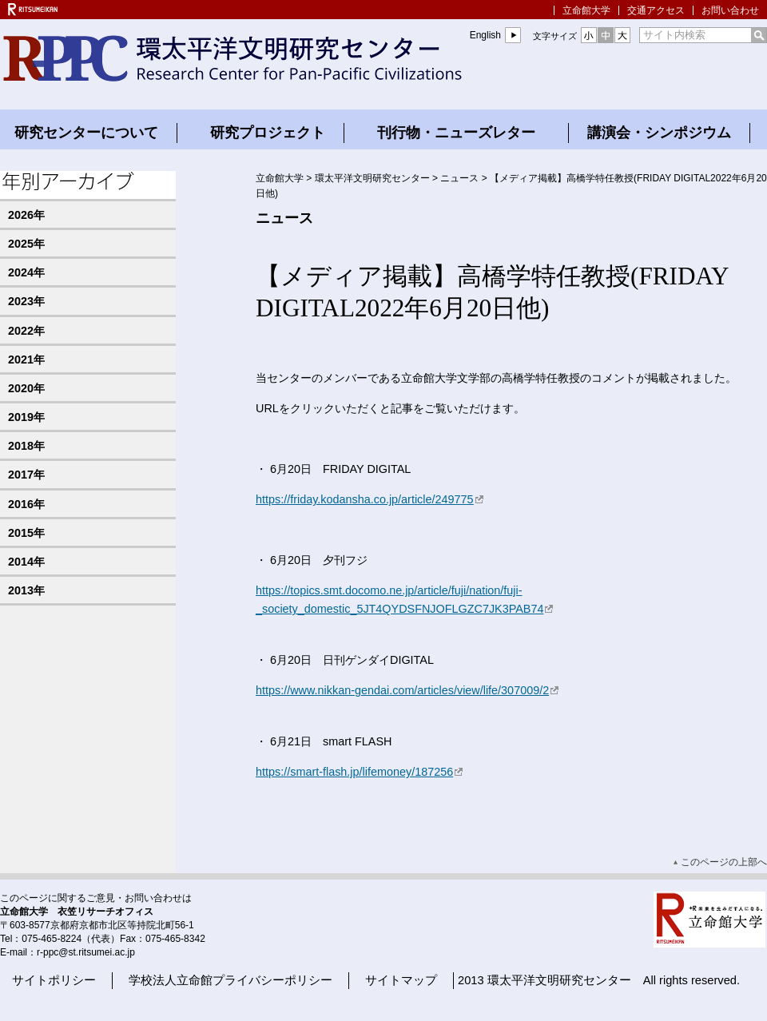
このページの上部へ (724, 862)
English (485, 35)
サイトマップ (401, 980)
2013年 (26, 590)
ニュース (459, 178)
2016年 (26, 504)
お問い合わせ (730, 10)
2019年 (26, 417)
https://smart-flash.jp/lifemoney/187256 (360, 771)
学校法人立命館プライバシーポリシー (230, 980)
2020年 (26, 388)
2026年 (26, 215)
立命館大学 (586, 10)
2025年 (26, 243)
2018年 (26, 445)
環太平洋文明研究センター (372, 178)
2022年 (26, 330)
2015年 (26, 532)
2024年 (26, 272)
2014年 (26, 561)
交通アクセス (656, 10)
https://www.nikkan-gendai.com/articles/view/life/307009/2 (408, 690)
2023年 (26, 301)
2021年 (26, 359)
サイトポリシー (54, 980)
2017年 (26, 474)
